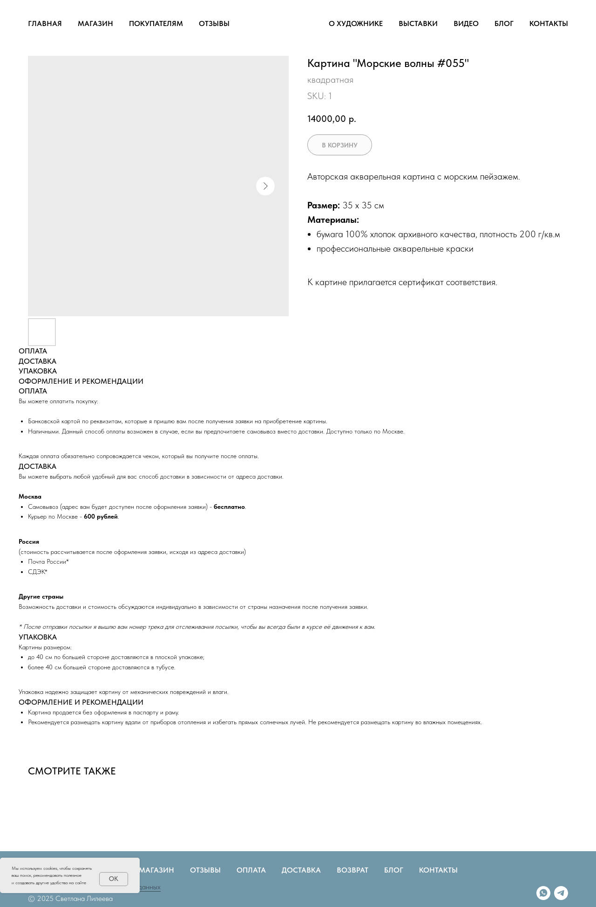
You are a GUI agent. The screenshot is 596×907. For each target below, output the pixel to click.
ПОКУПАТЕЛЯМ (156, 23)
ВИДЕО (466, 23)
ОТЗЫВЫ (214, 23)
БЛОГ (504, 23)
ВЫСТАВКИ (418, 23)
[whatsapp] (543, 893)
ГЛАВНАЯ (45, 23)
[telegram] (561, 893)
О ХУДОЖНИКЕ (356, 23)
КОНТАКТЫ (548, 23)
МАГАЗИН (95, 23)
